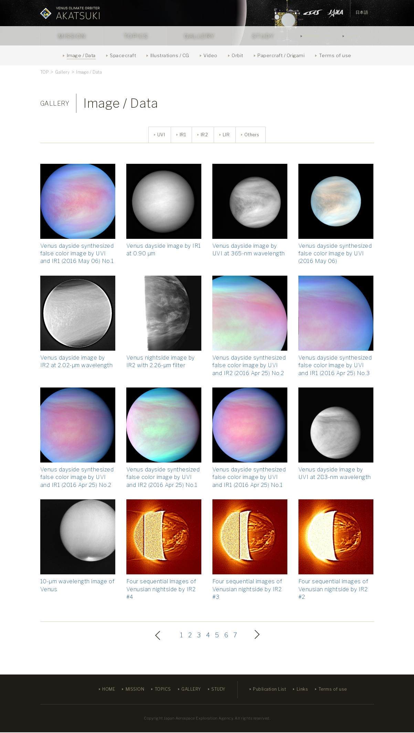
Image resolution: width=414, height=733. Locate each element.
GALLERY (199, 36)
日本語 (362, 12)
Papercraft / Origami (281, 55)
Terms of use (335, 55)
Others (252, 135)
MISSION (72, 36)
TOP (44, 72)
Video (210, 55)
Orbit (237, 55)
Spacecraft (123, 55)
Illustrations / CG (169, 55)
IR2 (204, 135)
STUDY (263, 36)
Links (352, 36)
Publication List (320, 36)
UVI (160, 135)
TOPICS (136, 36)
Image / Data (81, 55)
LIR (226, 135)
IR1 (182, 135)
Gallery (62, 72)
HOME (108, 689)
